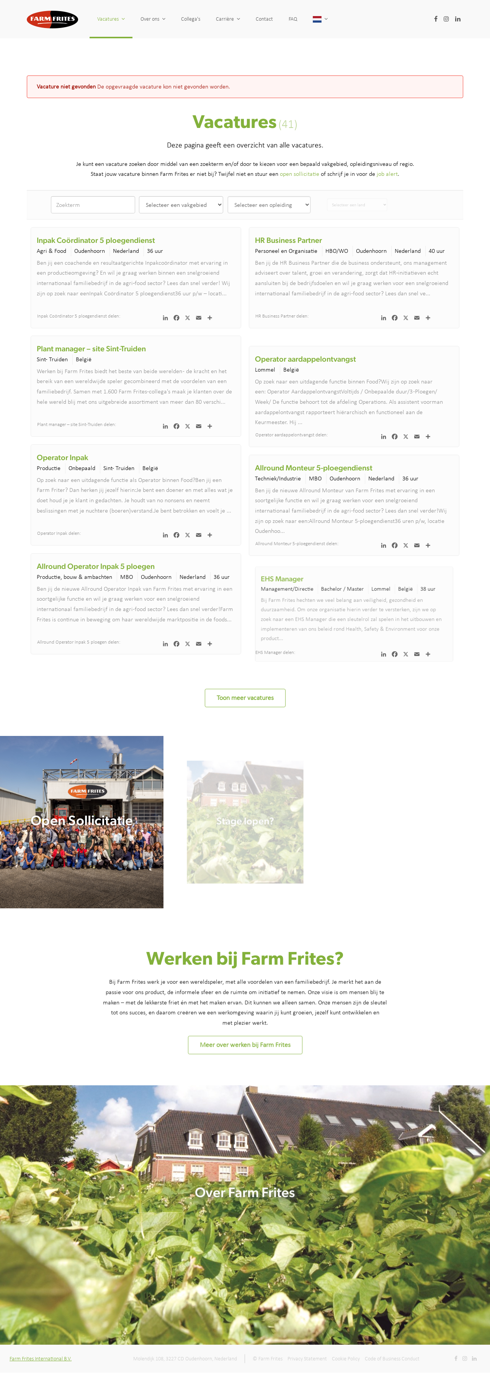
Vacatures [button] (111, 19)
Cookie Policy (346, 1358)
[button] (334, 19)
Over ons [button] (152, 19)
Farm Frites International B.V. (41, 1358)
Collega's (190, 19)
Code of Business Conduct (392, 1358)
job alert (387, 173)
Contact (264, 19)
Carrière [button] (228, 19)
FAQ (294, 19)
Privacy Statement (307, 1358)
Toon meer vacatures (245, 697)
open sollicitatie (299, 173)
